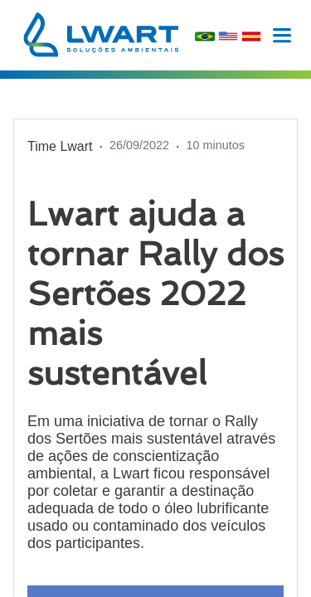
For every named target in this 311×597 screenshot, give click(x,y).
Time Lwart (60, 146)
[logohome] (101, 34)
